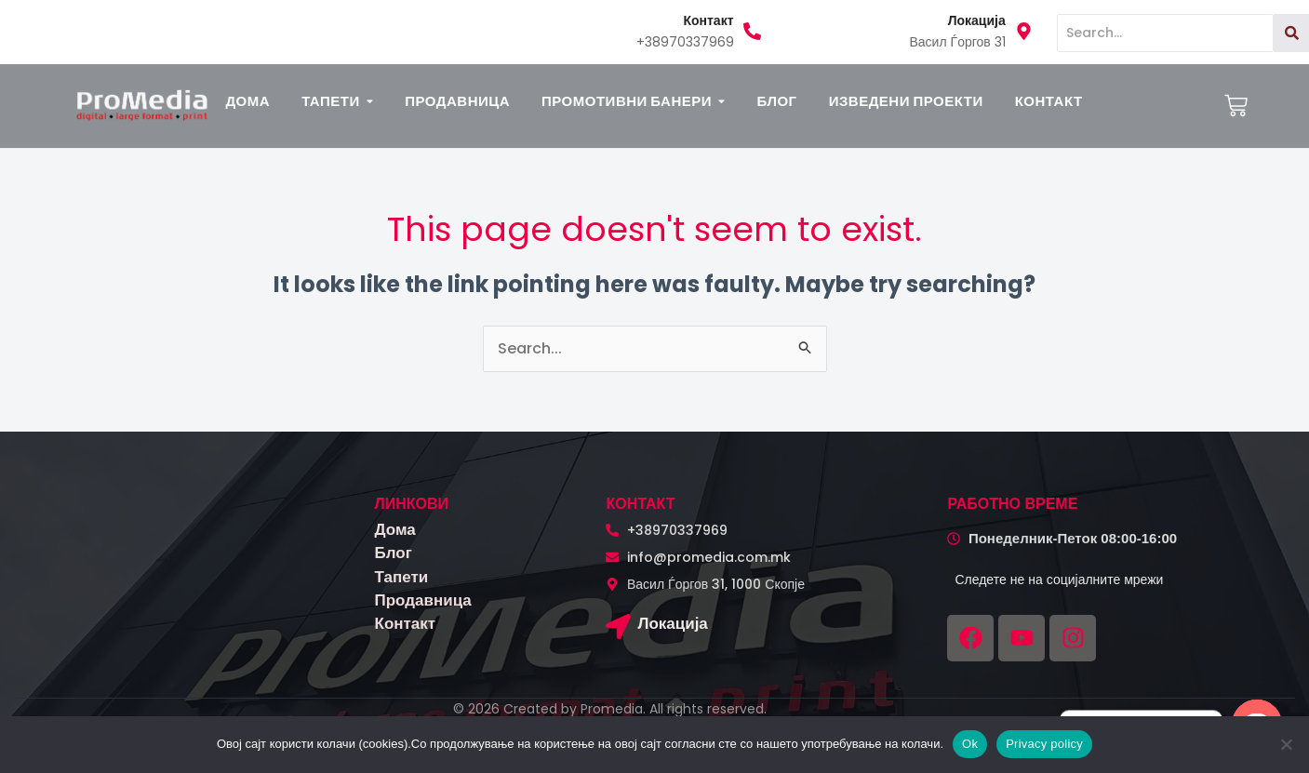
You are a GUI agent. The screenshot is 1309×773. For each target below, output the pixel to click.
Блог (393, 552)
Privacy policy (1044, 744)
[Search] (1165, 33)
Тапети (402, 577)
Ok (970, 744)
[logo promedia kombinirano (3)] (141, 104)
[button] (337, 101)
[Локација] (618, 628)
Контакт (405, 623)
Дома (395, 529)
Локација (672, 623)
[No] (1285, 744)
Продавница (423, 600)
